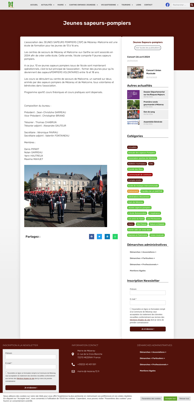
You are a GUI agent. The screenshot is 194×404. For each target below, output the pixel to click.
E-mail (133, 294)
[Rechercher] (192, 5)
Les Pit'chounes (153, 214)
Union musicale (156, 230)
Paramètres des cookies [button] (151, 399)
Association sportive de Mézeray (141, 153)
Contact (148, 5)
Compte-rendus (134, 175)
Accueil (34, 5)
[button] (91, 238)
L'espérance (154, 208)
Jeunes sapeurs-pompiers (139, 203)
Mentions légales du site (140, 315)
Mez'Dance (141, 219)
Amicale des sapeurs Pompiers (153, 147)
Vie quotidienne (109, 5)
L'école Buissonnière (137, 208)
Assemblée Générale (153, 122)
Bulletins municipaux (137, 158)
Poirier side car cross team (139, 225)
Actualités (47, 5)
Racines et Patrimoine (137, 230)
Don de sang (149, 112)
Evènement (133, 186)
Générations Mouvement (138, 192)
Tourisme (127, 5)
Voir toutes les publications (148, 48)
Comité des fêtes (135, 164)
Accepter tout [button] (170, 399)
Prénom (133, 284)
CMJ (151, 158)
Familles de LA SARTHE (151, 186)
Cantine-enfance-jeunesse (83, 5)
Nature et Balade (157, 219)
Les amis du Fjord (135, 214)
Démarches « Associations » (143, 247)
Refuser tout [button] (184, 399)
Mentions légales (137, 266)
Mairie (62, 5)
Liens (138, 5)
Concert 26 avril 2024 (138, 57)
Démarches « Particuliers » (142, 254)
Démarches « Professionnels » (144, 260)
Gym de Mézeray (135, 197)
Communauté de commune (139, 169)
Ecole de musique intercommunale (142, 180)
